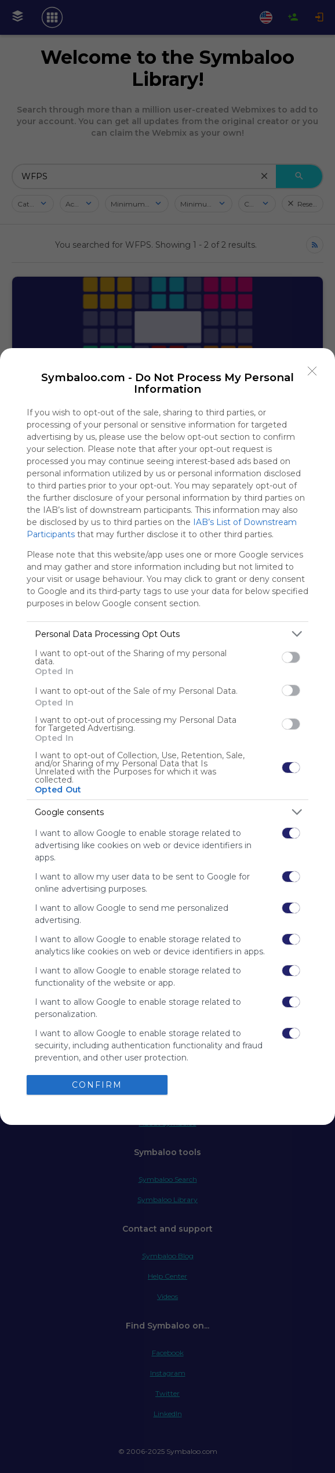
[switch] (291, 657)
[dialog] (167, 736)
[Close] (312, 371)
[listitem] (167, 634)
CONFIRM (97, 1085)
